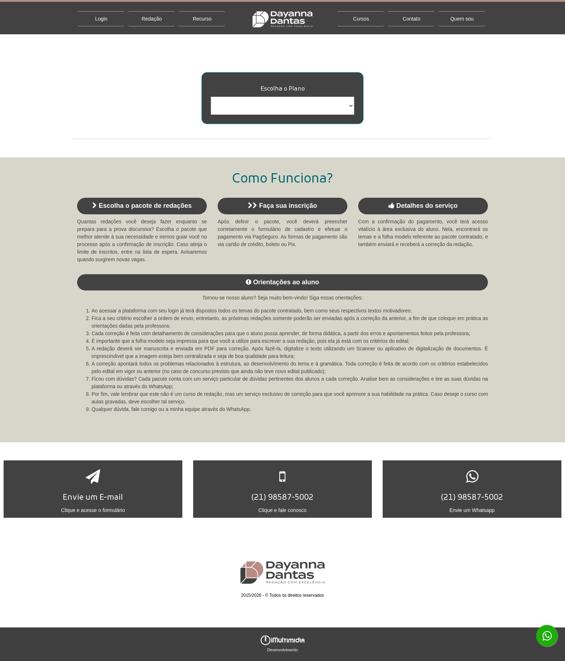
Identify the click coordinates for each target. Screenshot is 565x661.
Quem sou (462, 19)
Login (101, 19)
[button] (93, 489)
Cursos (361, 19)
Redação (152, 19)
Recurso (202, 19)
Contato (411, 19)
